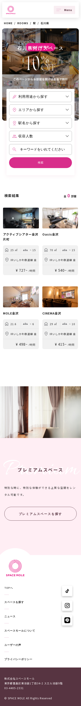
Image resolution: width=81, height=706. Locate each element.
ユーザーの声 (12, 645)
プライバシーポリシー (18, 659)
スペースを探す (14, 602)
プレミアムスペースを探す (40, 514)
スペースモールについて (19, 630)
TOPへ (8, 587)
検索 (40, 162)
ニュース (10, 616)
